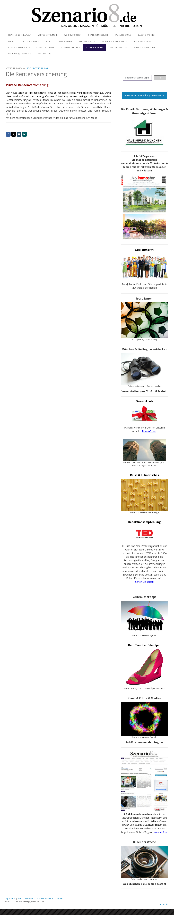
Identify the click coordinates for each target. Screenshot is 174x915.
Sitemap (59, 898)
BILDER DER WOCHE (118, 47)
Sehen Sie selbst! (144, 581)
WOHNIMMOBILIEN (72, 35)
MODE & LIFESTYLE (142, 41)
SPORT (49, 41)
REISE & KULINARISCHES (19, 47)
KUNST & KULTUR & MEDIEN (114, 41)
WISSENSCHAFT (65, 41)
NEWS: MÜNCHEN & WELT (19, 35)
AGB (20, 898)
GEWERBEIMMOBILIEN (98, 35)
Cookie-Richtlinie (45, 898)
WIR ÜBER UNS (44, 53)
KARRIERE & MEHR (87, 41)
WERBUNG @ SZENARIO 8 (19, 53)
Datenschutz (29, 898)
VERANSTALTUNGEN (45, 47)
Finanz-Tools (149, 431)
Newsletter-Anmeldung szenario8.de (144, 95)
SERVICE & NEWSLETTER (144, 47)
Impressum (10, 898)
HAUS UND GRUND (123, 35)
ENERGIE (12, 41)
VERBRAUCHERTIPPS (70, 47)
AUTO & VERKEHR (31, 41)
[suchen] (137, 77)
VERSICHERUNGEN (94, 47)
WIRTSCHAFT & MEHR (47, 35)
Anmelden (164, 904)
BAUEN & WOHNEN (146, 35)
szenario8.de (161, 832)
